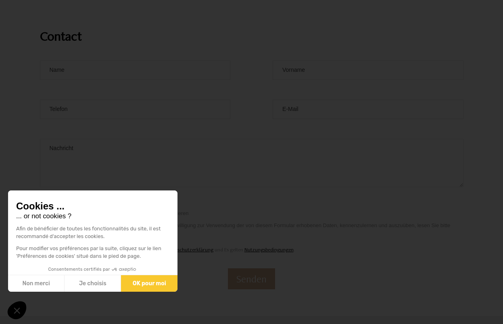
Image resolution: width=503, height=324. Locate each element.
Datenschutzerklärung (189, 249)
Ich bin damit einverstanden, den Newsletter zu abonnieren (120, 213)
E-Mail (290, 109)
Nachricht (61, 148)
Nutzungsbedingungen (269, 249)
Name (57, 70)
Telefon (59, 109)
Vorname (293, 70)
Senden (251, 278)
